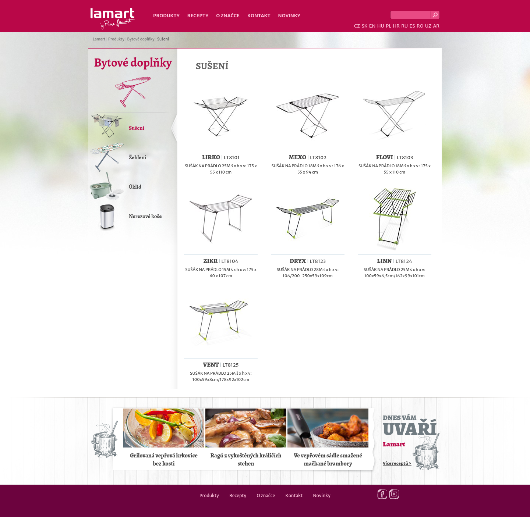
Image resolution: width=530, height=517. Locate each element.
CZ (357, 26)
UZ (428, 26)
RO (420, 26)
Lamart (112, 18)
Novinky (289, 16)
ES (412, 26)
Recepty (197, 16)
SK (364, 26)
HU (380, 26)
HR (396, 26)
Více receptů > (397, 463)
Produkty (166, 16)
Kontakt (259, 16)
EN (372, 26)
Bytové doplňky (141, 39)
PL (388, 26)
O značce (228, 16)
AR (436, 26)
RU (404, 26)
